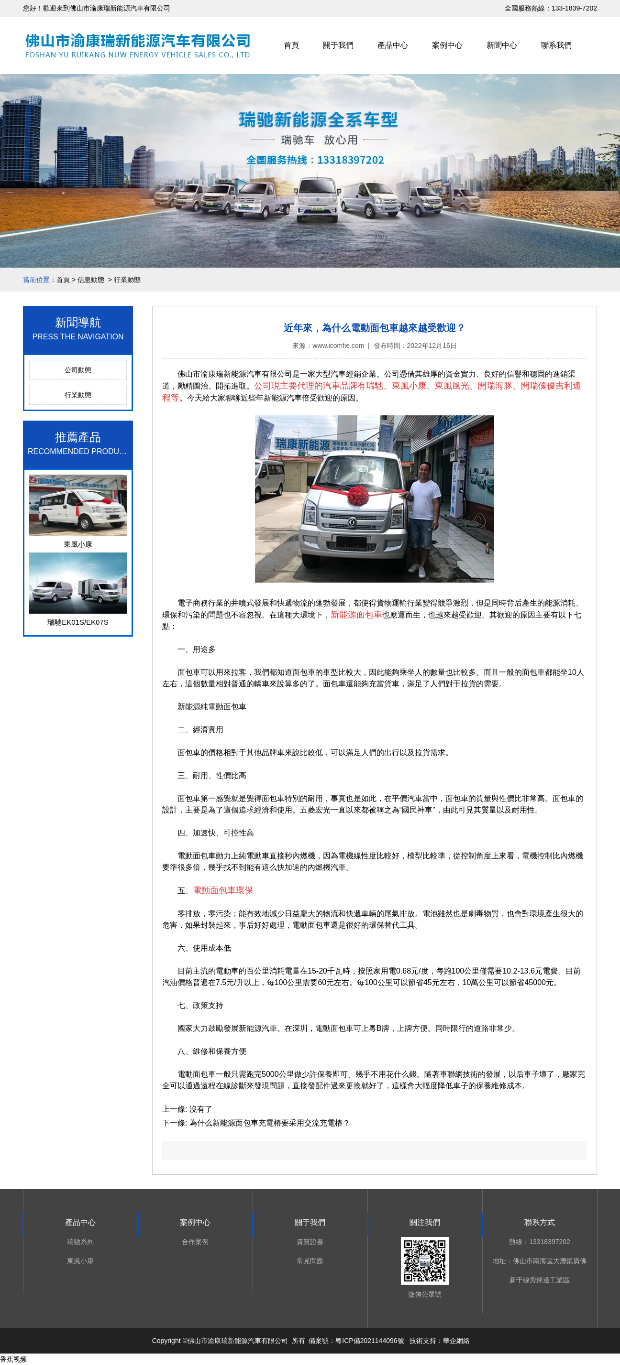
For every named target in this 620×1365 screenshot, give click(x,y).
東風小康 (80, 1261)
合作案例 (195, 1242)
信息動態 (91, 279)
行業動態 (78, 395)
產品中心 (392, 45)
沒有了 (199, 1109)
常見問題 (310, 1261)
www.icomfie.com (338, 345)
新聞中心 (502, 45)
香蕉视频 (13, 1359)
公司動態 (78, 370)
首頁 (291, 45)
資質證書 (310, 1242)
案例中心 (447, 45)
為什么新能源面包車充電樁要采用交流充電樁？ (268, 1123)
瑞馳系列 (80, 1242)
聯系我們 (556, 45)
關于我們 (338, 45)
